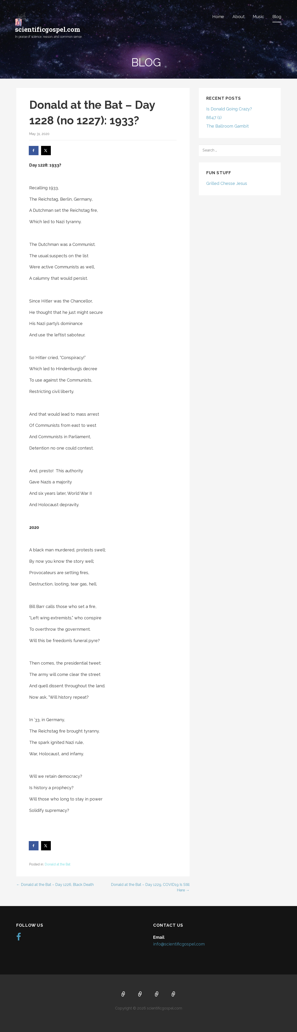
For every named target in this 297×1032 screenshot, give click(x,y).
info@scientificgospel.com (179, 944)
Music (258, 16)
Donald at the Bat (57, 864)
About (238, 16)
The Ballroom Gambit (227, 126)
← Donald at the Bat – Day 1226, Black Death (55, 884)
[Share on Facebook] (34, 150)
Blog (276, 16)
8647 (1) (214, 117)
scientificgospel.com (47, 29)
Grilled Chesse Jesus (226, 183)
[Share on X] (46, 150)
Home (218, 16)
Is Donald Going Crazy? (229, 108)
